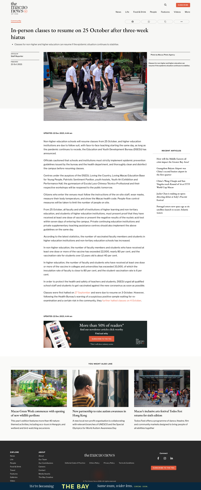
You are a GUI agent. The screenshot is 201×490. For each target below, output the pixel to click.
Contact (42, 463)
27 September (82, 284)
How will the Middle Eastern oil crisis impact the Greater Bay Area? (173, 158)
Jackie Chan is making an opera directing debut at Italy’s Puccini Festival (172, 194)
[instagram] (165, 449)
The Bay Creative (46, 470)
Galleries (14, 470)
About (41, 448)
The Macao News (91, 475)
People (153, 12)
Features (165, 12)
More (187, 12)
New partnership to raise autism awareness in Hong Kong (99, 406)
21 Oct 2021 (16, 64)
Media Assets (44, 466)
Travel (12, 463)
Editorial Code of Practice (75, 456)
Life (127, 12)
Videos (177, 12)
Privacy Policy (109, 456)
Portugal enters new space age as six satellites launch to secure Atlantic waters (173, 207)
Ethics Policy (94, 456)
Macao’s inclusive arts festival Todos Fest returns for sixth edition (158, 406)
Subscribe (183, 5)
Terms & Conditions (126, 456)
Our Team (43, 452)
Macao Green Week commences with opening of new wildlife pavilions (38, 406)
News (118, 12)
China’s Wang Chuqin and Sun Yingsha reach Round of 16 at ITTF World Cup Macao (173, 182)
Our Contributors (46, 455)
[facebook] (158, 449)
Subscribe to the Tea (163, 459)
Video (12, 473)
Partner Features (17, 477)
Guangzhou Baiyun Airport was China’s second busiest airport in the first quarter (172, 169)
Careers (42, 459)
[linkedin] (172, 449)
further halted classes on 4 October (121, 292)
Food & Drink (139, 12)
